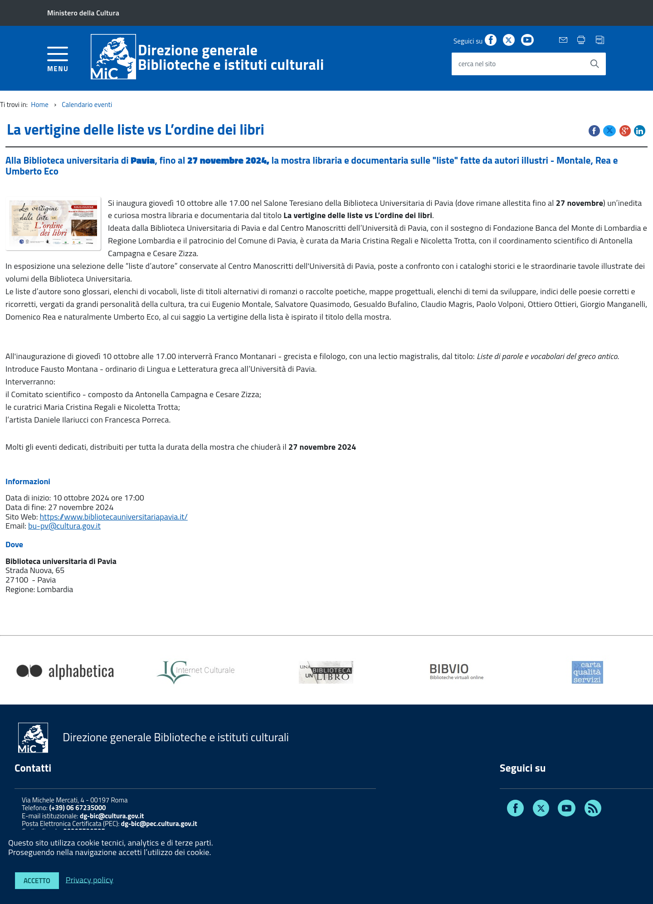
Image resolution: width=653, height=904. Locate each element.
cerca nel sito (477, 64)
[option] (65, 672)
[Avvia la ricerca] (594, 64)
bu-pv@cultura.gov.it (64, 526)
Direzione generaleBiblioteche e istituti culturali (231, 57)
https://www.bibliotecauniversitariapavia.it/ (114, 516)
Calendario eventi (87, 104)
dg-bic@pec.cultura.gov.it (159, 823)
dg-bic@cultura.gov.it (112, 816)
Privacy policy (89, 879)
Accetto (37, 880)
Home (40, 104)
